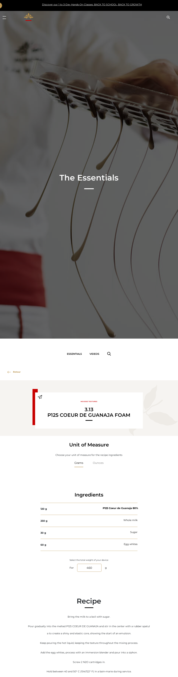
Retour (14, 371)
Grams (78, 463)
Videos (94, 353)
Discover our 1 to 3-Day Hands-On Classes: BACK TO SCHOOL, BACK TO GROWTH (80, 5)
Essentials (74, 353)
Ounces (98, 463)
